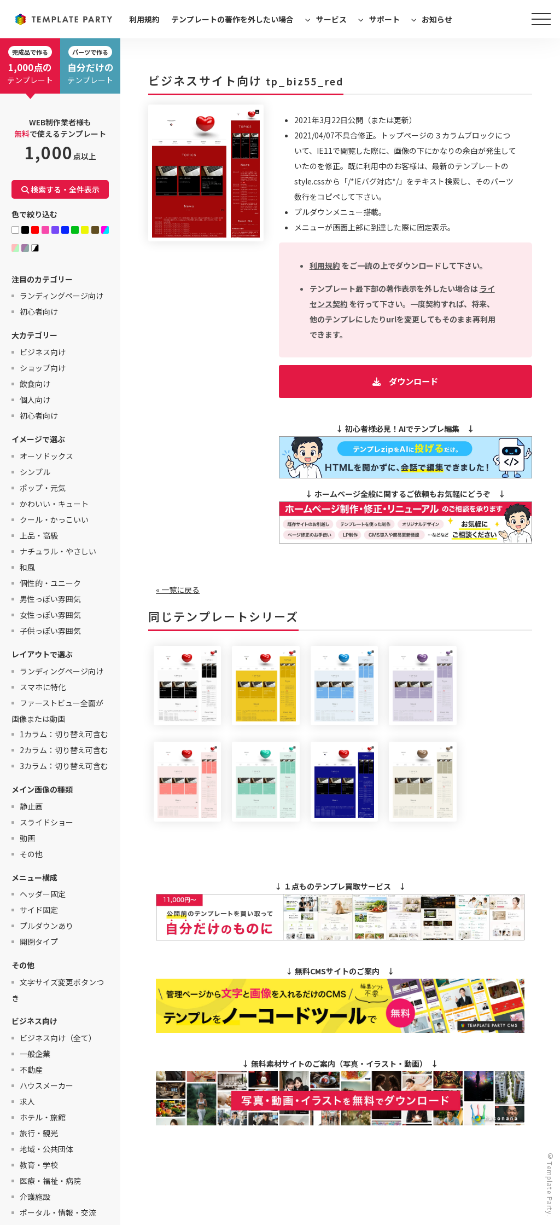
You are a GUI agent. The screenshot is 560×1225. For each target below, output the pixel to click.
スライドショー (46, 822)
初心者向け (39, 311)
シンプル (35, 471)
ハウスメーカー (46, 1085)
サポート (384, 19)
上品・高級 (39, 535)
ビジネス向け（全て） (58, 1037)
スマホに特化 (43, 686)
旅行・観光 (39, 1133)
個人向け (35, 399)
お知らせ (437, 19)
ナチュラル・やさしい (58, 551)
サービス (331, 19)
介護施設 (35, 1196)
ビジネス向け (43, 351)
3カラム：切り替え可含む (64, 765)
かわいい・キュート (54, 503)
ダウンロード (413, 381)
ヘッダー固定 (43, 893)
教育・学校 (39, 1164)
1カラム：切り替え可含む (64, 734)
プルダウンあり (46, 925)
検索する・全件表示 (60, 189)
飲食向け (35, 383)
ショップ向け (43, 367)
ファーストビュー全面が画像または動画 (57, 710)
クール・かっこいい (54, 519)
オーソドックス (46, 455)
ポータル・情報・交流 (58, 1212)
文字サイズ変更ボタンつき (57, 989)
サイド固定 (39, 909)
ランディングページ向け (61, 295)
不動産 (31, 1069)
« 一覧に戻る (178, 589)
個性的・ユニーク (50, 582)
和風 (27, 567)
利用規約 (144, 19)
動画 (27, 838)
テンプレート (30, 65)
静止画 (31, 806)
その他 (31, 853)
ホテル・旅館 (43, 1117)
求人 (27, 1101)
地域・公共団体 (46, 1148)
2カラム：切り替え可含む (64, 749)
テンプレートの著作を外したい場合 (232, 19)
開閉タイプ (39, 941)
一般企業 (35, 1053)
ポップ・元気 (43, 487)
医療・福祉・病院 (50, 1180)
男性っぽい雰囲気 (50, 598)
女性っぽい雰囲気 (50, 614)
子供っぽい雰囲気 (50, 630)
